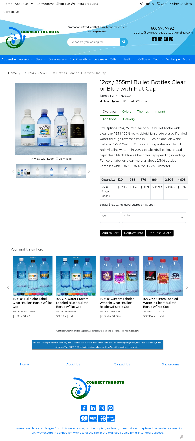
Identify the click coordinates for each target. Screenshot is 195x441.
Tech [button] (156, 59)
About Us (21, 4)
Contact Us (11, 12)
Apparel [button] (7, 59)
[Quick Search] (93, 42)
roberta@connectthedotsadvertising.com (162, 32)
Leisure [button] (99, 59)
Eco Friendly (79, 59)
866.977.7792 (162, 28)
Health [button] (127, 59)
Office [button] (142, 59)
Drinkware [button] (56, 59)
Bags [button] (39, 59)
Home (7, 4)
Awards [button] (24, 59)
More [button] (186, 59)
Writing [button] (171, 59)
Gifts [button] (113, 59)
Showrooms (45, 4)
